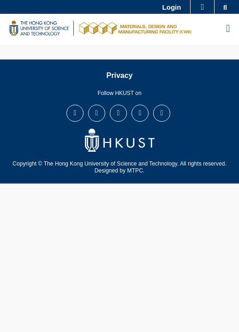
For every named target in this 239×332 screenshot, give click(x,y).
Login (171, 7)
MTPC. (136, 170)
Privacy (120, 75)
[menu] (228, 29)
